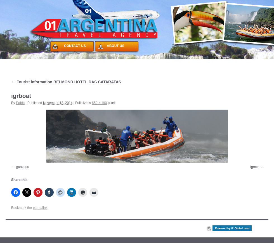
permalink (40, 208)
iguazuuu (22, 167)
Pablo (20, 103)
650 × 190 (99, 103)
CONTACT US (75, 46)
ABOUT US (115, 46)
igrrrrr (254, 167)
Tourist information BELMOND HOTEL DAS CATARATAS (66, 82)
